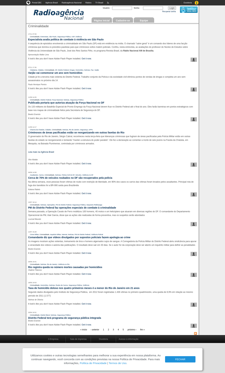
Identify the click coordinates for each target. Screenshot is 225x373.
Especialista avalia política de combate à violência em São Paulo (66, 39)
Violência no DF (87, 175)
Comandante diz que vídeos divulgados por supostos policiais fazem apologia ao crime (79, 237)
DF (56, 70)
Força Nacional (57, 100)
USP (73, 37)
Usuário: (106, 8)
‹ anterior (95, 329)
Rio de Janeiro (74, 130)
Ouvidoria (188, 3)
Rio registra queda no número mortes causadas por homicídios (65, 267)
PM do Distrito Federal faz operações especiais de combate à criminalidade (72, 207)
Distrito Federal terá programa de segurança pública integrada (64, 317)
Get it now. (87, 58)
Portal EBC (36, 3)
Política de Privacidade (93, 363)
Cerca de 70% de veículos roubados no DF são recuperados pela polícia (70, 177)
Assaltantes (34, 175)
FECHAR (180, 359)
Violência (78, 37)
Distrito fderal (45, 315)
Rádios (88, 3)
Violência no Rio (64, 264)
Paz (92, 70)
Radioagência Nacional (72, 3)
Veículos (78, 175)
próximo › (132, 329)
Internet (64, 234)
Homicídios (79, 70)
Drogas (72, 70)
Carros (41, 175)
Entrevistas (44, 37)
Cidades (41, 70)
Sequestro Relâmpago (94, 205)
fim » (142, 329)
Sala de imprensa (78, 339)
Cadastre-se (123, 20)
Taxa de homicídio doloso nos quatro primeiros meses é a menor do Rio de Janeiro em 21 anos (84, 288)
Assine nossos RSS (108, 2)
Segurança (84, 130)
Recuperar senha (169, 11)
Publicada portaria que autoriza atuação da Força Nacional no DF (66, 102)
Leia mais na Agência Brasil (41, 152)
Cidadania (33, 70)
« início (83, 329)
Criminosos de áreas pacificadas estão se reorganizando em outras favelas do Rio (76, 132)
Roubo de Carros (62, 285)
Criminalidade (35, 37)
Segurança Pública (64, 37)
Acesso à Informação (196, 2)
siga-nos (189, 9)
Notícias (87, 70)
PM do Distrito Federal (64, 205)
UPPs (91, 130)
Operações (51, 205)
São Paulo (53, 37)
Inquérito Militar (55, 234)
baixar (194, 60)
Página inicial (102, 20)
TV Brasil (99, 3)
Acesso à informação (128, 339)
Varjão (96, 70)
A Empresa (53, 339)
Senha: (137, 8)
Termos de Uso (117, 363)
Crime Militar (34, 234)
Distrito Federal (63, 70)
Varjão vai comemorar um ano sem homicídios (55, 72)
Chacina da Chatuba (37, 130)
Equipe (144, 20)
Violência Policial (97, 234)
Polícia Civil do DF (68, 175)
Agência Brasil (51, 3)
